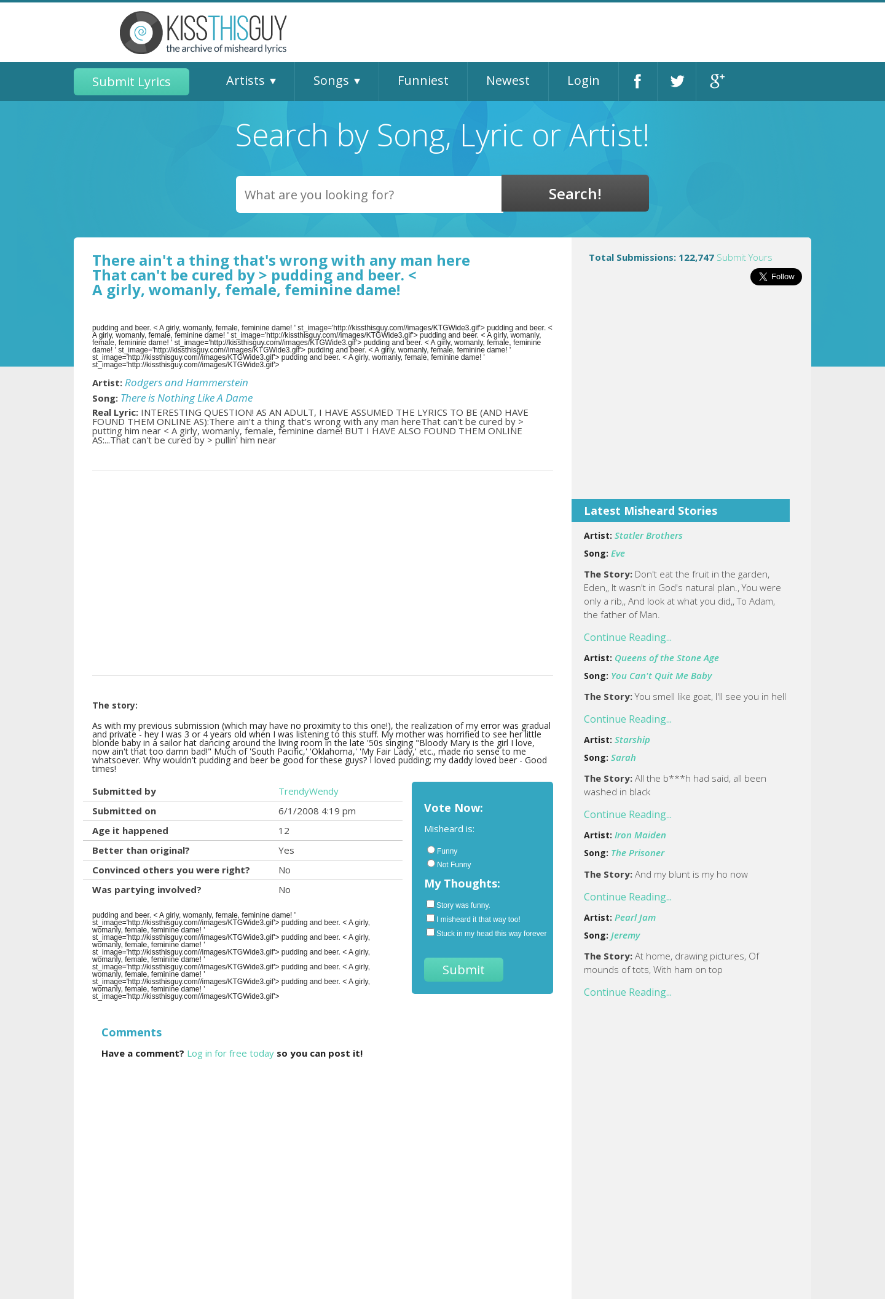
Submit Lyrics (131, 81)
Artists (245, 80)
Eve (618, 553)
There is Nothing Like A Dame (186, 398)
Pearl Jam (635, 917)
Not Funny (449, 864)
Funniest (423, 80)
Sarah (623, 757)
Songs (331, 80)
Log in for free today (230, 1053)
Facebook (638, 81)
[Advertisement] (691, 400)
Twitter (677, 81)
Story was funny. (458, 905)
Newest (508, 80)
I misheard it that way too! (474, 919)
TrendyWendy (308, 791)
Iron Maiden (640, 834)
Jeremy (625, 935)
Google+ (715, 81)
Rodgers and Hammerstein (186, 382)
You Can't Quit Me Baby (661, 675)
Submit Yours (745, 257)
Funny (442, 851)
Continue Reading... (628, 637)
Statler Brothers (649, 535)
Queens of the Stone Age (667, 657)
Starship (632, 739)
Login (583, 80)
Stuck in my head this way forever (484, 933)
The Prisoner (637, 852)
